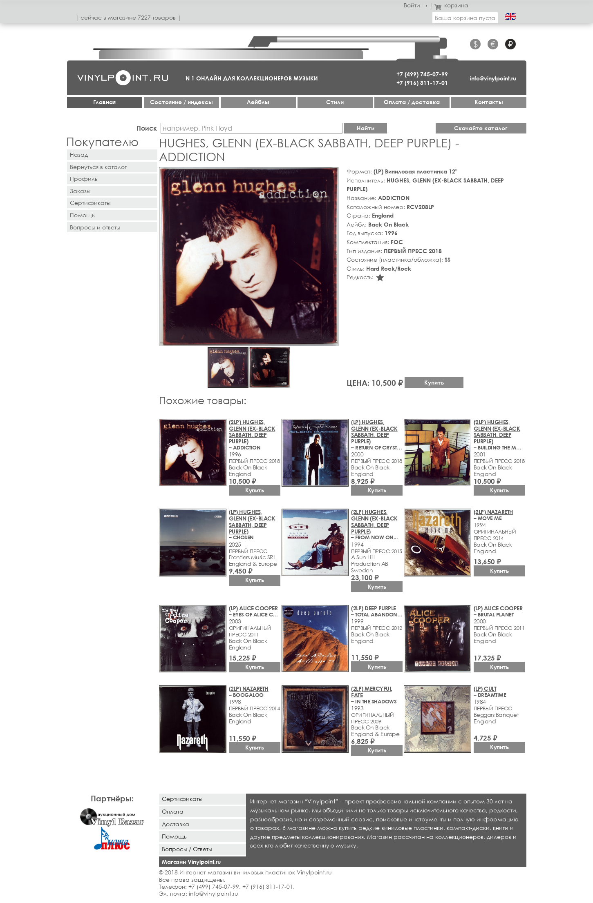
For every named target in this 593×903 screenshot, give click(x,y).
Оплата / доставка (412, 101)
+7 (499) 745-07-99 (422, 74)
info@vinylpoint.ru (493, 78)
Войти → (415, 5)
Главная (104, 101)
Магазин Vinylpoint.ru (191, 861)
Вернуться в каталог (98, 166)
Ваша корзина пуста (465, 17)
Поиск (147, 128)
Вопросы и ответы (95, 227)
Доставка (175, 824)
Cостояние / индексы (181, 101)
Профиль (84, 178)
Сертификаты (90, 202)
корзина (451, 5)
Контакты (488, 101)
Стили (335, 101)
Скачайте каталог (481, 128)
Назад (79, 154)
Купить (434, 382)
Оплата (172, 811)
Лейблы (258, 101)
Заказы (80, 190)
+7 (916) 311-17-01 (422, 82)
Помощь (82, 214)
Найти (365, 128)
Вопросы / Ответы (187, 848)
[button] (330, 174)
